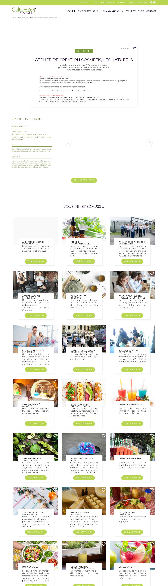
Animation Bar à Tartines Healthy (80, 449)
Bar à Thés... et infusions (78, 341)
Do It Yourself (84, 51)
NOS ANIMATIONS (110, 11)
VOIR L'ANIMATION (35, 305)
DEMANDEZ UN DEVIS (84, 180)
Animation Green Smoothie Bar (31, 503)
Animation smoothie (130, 503)
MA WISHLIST (129, 11)
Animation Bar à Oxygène (31, 449)
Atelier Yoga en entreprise (31, 341)
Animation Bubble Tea (131, 448)
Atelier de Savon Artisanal (80, 558)
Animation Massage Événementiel (33, 287)
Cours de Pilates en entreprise (33, 395)
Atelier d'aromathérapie (80, 287)
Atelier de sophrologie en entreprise (132, 287)
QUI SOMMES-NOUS (88, 11)
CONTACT (151, 11)
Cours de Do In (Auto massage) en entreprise (132, 341)
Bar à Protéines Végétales (128, 558)
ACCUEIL (71, 11)
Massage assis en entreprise (128, 395)
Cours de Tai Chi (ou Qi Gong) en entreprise (83, 395)
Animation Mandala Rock (82, 503)
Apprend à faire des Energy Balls (33, 558)
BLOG (141, 11)
